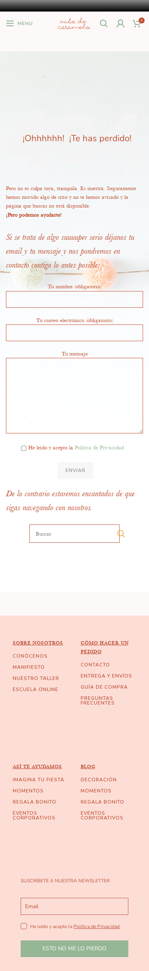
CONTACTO (95, 665)
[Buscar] (104, 23)
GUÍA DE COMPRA (104, 687)
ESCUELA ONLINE (35, 689)
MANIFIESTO (29, 667)
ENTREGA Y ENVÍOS (106, 676)
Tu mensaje (74, 374)
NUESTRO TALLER (36, 678)
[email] (74, 906)
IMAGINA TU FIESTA (38, 780)
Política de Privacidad (99, 447)
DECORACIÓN (99, 780)
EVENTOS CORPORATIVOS (34, 815)
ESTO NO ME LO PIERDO (74, 948)
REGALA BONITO (34, 802)
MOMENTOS (28, 791)
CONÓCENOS (30, 656)
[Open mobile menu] (19, 23)
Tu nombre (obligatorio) (74, 292)
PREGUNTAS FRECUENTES (98, 700)
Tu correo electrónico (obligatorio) (74, 326)
